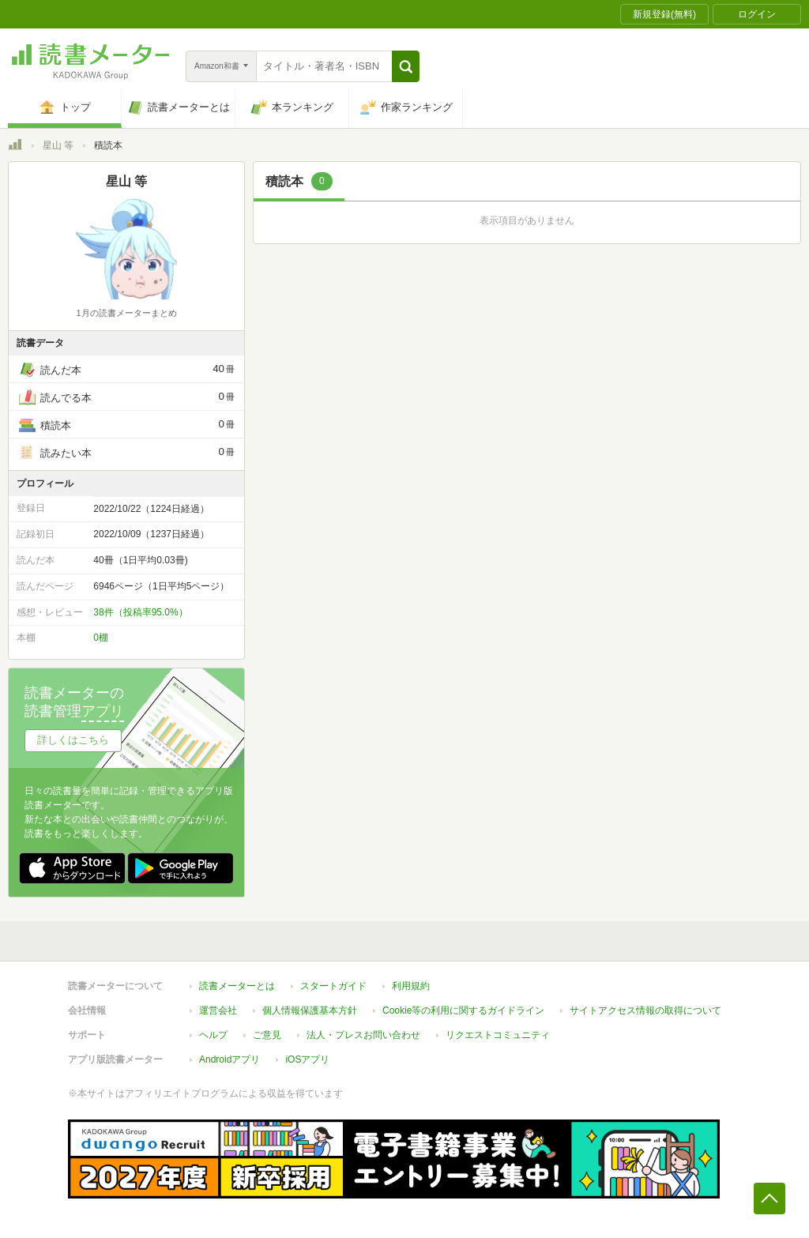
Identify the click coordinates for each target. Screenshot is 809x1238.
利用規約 (411, 986)
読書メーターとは (237, 986)
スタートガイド (333, 986)
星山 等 (58, 145)
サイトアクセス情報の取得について (645, 1010)
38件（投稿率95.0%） (140, 612)
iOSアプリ (307, 1059)
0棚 (100, 637)
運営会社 (218, 1010)
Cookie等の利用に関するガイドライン (463, 1010)
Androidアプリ (229, 1059)
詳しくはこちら (73, 740)
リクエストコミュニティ (498, 1035)
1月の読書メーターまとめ (126, 313)
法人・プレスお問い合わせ (363, 1035)
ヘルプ (213, 1035)
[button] (406, 66)
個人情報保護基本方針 (309, 1010)
